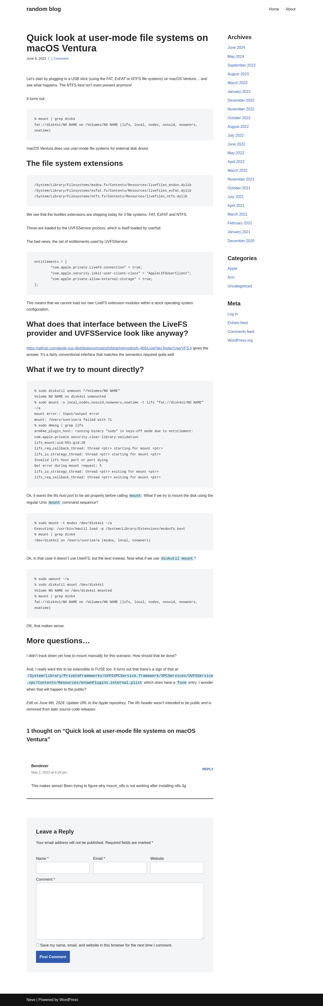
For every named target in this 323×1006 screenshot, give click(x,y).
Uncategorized (240, 287)
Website (157, 858)
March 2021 (238, 215)
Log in (233, 315)
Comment (45, 879)
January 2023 (239, 92)
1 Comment (59, 58)
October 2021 (239, 189)
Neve (31, 1000)
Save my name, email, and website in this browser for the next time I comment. (106, 945)
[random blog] (44, 9)
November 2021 (241, 180)
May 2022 (236, 153)
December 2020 (241, 242)
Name (42, 858)
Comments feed (241, 333)
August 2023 (238, 74)
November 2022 (241, 109)
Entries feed (238, 324)
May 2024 (236, 56)
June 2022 (236, 145)
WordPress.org (240, 342)
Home (274, 9)
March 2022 (238, 171)
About (291, 9)
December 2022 (241, 101)
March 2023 (238, 83)
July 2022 (236, 136)
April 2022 (236, 162)
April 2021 (236, 206)
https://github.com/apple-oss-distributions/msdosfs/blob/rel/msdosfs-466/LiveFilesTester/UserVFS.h (110, 349)
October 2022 (239, 118)
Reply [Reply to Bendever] (207, 768)
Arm (231, 278)
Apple (232, 269)
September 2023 (242, 65)
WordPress (68, 1000)
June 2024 (236, 48)
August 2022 (238, 127)
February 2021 (240, 224)
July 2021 (236, 197)
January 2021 (239, 233)
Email (99, 858)
